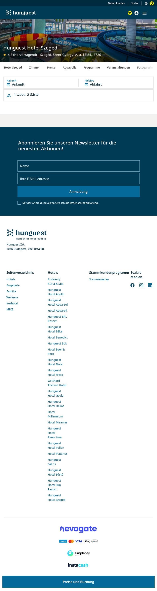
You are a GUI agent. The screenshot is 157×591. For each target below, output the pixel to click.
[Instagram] (141, 284)
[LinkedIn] (150, 284)
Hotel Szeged (13, 67)
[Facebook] (132, 284)
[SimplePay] (78, 553)
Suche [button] (134, 3)
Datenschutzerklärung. (84, 203)
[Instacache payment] (78, 565)
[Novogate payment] (78, 529)
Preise (51, 67)
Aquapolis (69, 67)
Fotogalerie (145, 67)
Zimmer (34, 67)
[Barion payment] (78, 541)
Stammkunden (116, 3)
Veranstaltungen (118, 67)
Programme (91, 67)
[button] (145, 13)
